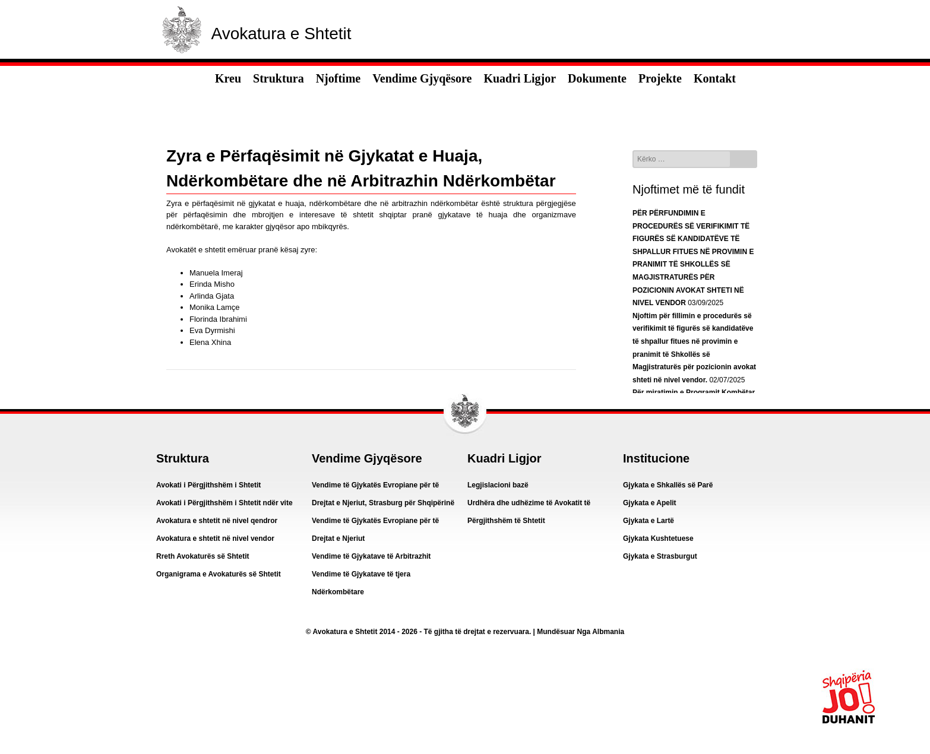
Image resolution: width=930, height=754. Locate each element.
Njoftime (338, 78)
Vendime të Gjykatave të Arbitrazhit (371, 556)
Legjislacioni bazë (498, 485)
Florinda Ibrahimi (218, 319)
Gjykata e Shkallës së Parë (668, 485)
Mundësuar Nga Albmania (580, 632)
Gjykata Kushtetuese (658, 538)
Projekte (660, 78)
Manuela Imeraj (216, 272)
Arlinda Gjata (211, 296)
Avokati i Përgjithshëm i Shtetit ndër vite (224, 503)
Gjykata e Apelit (649, 503)
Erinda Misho (212, 284)
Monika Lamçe (214, 307)
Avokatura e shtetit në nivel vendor (215, 538)
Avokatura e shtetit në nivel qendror (216, 521)
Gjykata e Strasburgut (660, 556)
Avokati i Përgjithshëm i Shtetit (208, 485)
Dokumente (597, 78)
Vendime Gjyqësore (422, 78)
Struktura (278, 78)
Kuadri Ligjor (519, 78)
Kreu (228, 78)
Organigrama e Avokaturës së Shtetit (218, 574)
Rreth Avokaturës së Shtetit (202, 556)
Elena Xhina (210, 342)
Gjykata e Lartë (648, 521)
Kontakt (715, 78)
